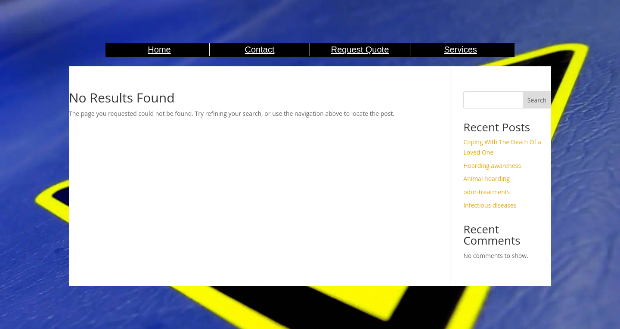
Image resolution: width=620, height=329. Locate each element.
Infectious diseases (489, 205)
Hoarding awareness (492, 165)
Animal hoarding (486, 178)
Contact (260, 49)
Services (460, 49)
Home (159, 49)
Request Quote (360, 49)
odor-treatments (486, 192)
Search (536, 100)
